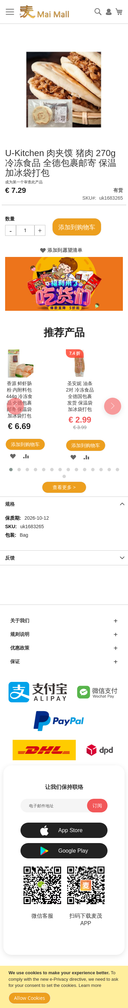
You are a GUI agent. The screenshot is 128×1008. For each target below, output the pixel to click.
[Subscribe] (97, 805)
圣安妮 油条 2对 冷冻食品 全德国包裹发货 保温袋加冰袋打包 (80, 396)
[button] (13, 456)
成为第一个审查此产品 (24, 182)
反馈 (10, 558)
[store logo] (44, 12)
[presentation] (15, 406)
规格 (10, 504)
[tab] (64, 504)
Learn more (90, 985)
